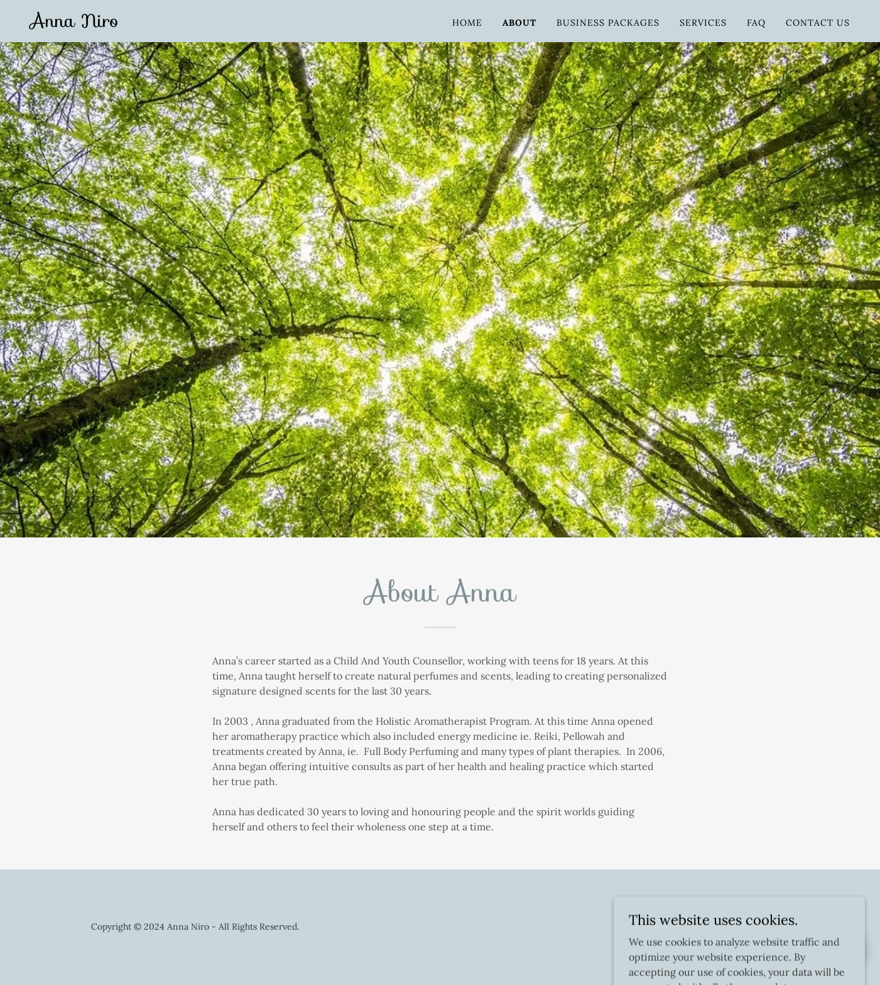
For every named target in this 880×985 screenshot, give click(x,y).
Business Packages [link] (608, 22)
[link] (74, 23)
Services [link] (703, 22)
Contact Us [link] (818, 22)
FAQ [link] (756, 22)
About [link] (519, 22)
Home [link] (467, 22)
